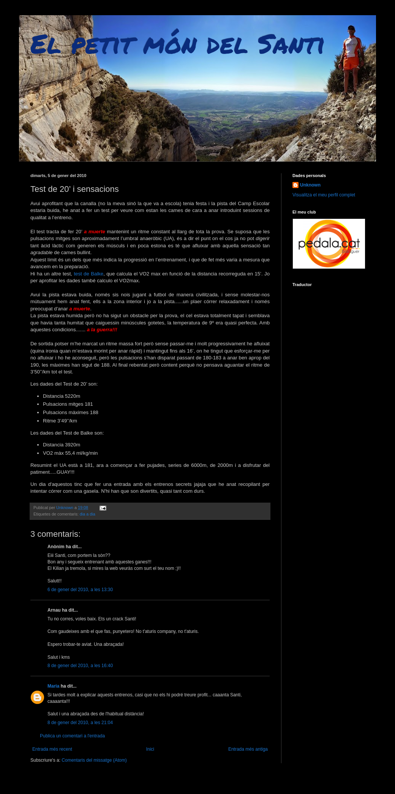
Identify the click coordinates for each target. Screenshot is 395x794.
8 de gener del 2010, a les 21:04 (80, 722)
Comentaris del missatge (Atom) (94, 760)
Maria (53, 686)
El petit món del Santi (177, 43)
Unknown (310, 185)
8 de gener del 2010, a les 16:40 (80, 665)
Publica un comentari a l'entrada (72, 736)
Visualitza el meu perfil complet (323, 195)
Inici (150, 749)
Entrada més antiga (248, 749)
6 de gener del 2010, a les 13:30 (80, 589)
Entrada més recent (52, 749)
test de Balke (88, 274)
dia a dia (87, 514)
